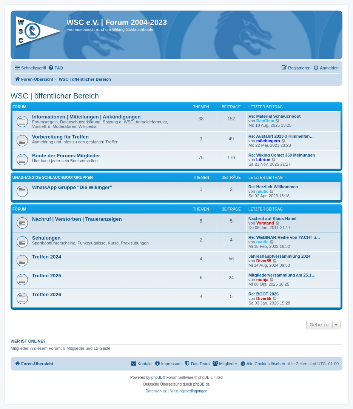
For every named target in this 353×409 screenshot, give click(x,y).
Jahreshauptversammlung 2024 (279, 256)
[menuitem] (55, 67)
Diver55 (263, 260)
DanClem (265, 120)
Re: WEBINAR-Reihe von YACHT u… (284, 237)
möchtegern (268, 140)
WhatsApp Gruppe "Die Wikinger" (72, 187)
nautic (262, 191)
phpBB (157, 377)
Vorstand (265, 223)
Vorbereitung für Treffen (60, 137)
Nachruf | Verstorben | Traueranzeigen (77, 219)
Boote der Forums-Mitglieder (66, 155)
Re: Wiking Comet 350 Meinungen (281, 155)
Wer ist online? (28, 341)
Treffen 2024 (46, 257)
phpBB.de (201, 384)
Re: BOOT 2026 (263, 294)
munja (262, 279)
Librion (263, 159)
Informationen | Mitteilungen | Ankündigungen (86, 117)
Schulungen (46, 238)
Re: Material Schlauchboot (274, 116)
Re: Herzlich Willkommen (273, 187)
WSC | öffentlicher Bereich (55, 96)
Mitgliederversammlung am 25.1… (282, 275)
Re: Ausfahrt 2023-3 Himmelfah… (281, 136)
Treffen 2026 (46, 294)
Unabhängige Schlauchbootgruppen (52, 177)
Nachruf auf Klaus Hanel (272, 218)
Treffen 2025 (46, 275)
